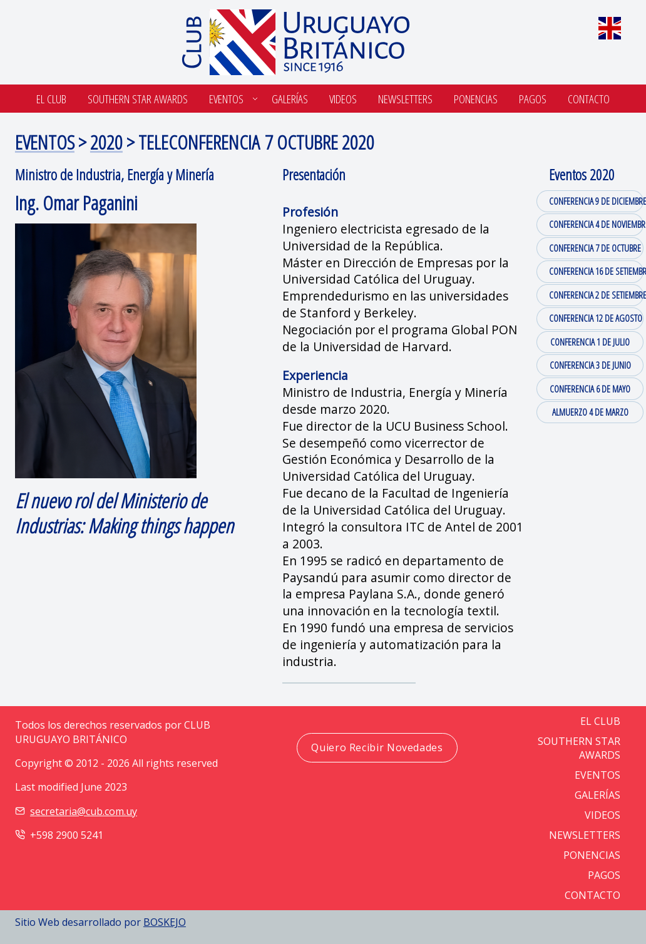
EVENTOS (44, 141)
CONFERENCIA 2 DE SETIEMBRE (596, 295)
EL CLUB (600, 721)
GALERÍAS (597, 795)
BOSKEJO (164, 922)
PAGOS (604, 875)
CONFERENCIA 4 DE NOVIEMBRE (596, 224)
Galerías (290, 98)
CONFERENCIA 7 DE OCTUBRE (595, 248)
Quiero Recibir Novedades (377, 747)
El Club (51, 98)
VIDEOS (602, 815)
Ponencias (476, 98)
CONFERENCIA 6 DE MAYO (590, 388)
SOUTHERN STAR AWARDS (138, 98)
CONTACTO (592, 895)
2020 (106, 141)
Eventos (226, 98)
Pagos (532, 98)
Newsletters (405, 98)
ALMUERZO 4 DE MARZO (590, 412)
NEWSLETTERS (584, 835)
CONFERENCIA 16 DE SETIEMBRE (596, 271)
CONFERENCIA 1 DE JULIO (590, 342)
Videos (343, 98)
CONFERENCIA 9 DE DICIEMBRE (596, 201)
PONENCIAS (591, 855)
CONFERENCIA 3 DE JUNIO (590, 365)
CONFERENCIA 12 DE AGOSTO (595, 318)
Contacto (589, 98)
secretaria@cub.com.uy (83, 811)
